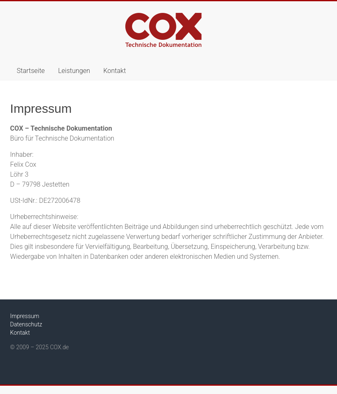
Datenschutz (26, 324)
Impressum (24, 316)
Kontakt (114, 71)
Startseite (31, 71)
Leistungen (74, 71)
